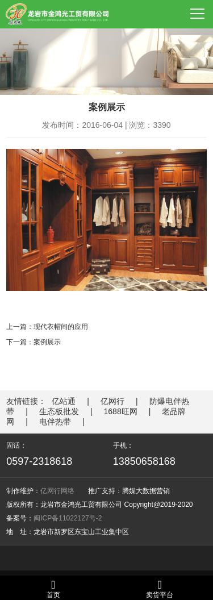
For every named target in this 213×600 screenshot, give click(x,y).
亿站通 (64, 401)
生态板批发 (59, 411)
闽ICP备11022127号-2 (68, 518)
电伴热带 (55, 421)
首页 (53, 589)
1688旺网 (120, 411)
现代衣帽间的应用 (61, 327)
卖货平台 (159, 589)
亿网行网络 (57, 491)
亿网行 (112, 401)
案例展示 (47, 342)
